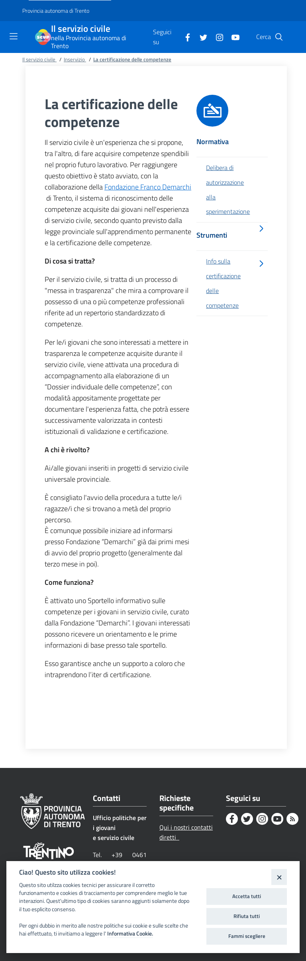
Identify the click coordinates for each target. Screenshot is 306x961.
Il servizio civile (80, 29)
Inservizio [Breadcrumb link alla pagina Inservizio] (75, 59)
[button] (279, 37)
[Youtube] (232, 36)
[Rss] (292, 819)
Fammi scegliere (246, 936)
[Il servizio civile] (43, 37)
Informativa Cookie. (130, 934)
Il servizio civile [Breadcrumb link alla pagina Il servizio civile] (39, 59)
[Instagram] (216, 36)
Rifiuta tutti (246, 916)
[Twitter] (200, 36)
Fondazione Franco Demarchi (147, 187)
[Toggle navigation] (13, 36)
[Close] (279, 877)
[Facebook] (184, 36)
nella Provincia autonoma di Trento (88, 42)
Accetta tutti (246, 896)
